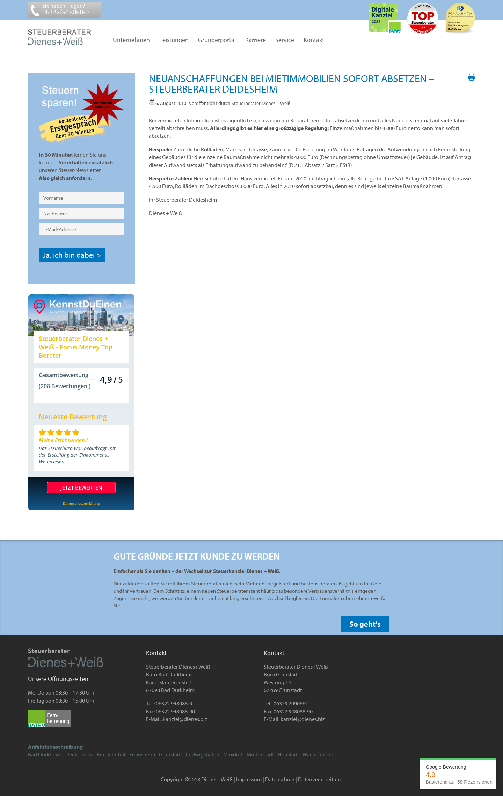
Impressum (249, 779)
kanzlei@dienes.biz (185, 719)
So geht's (365, 624)
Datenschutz (279, 779)
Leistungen (174, 40)
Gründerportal (217, 40)
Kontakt (314, 40)
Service (284, 40)
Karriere (255, 40)
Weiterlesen (51, 461)
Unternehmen (131, 40)
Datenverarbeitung (320, 779)
